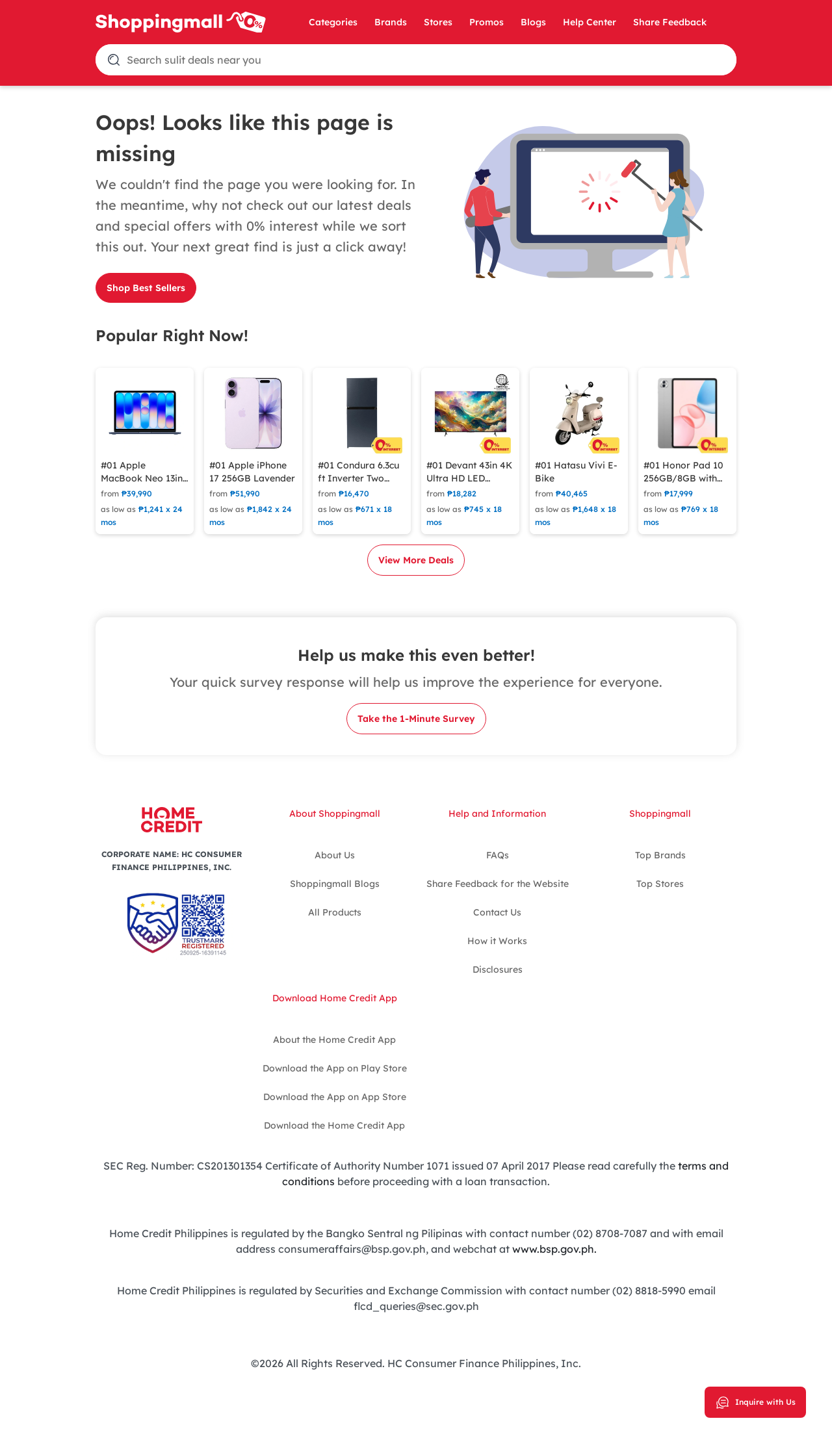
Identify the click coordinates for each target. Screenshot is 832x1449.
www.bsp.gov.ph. (554, 1248)
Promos (486, 22)
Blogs (533, 22)
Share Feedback (670, 22)
